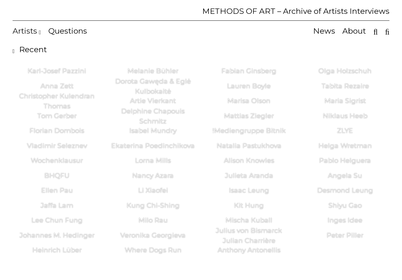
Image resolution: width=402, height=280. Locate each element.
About (354, 31)
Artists (27, 31)
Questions (67, 31)
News (324, 31)
